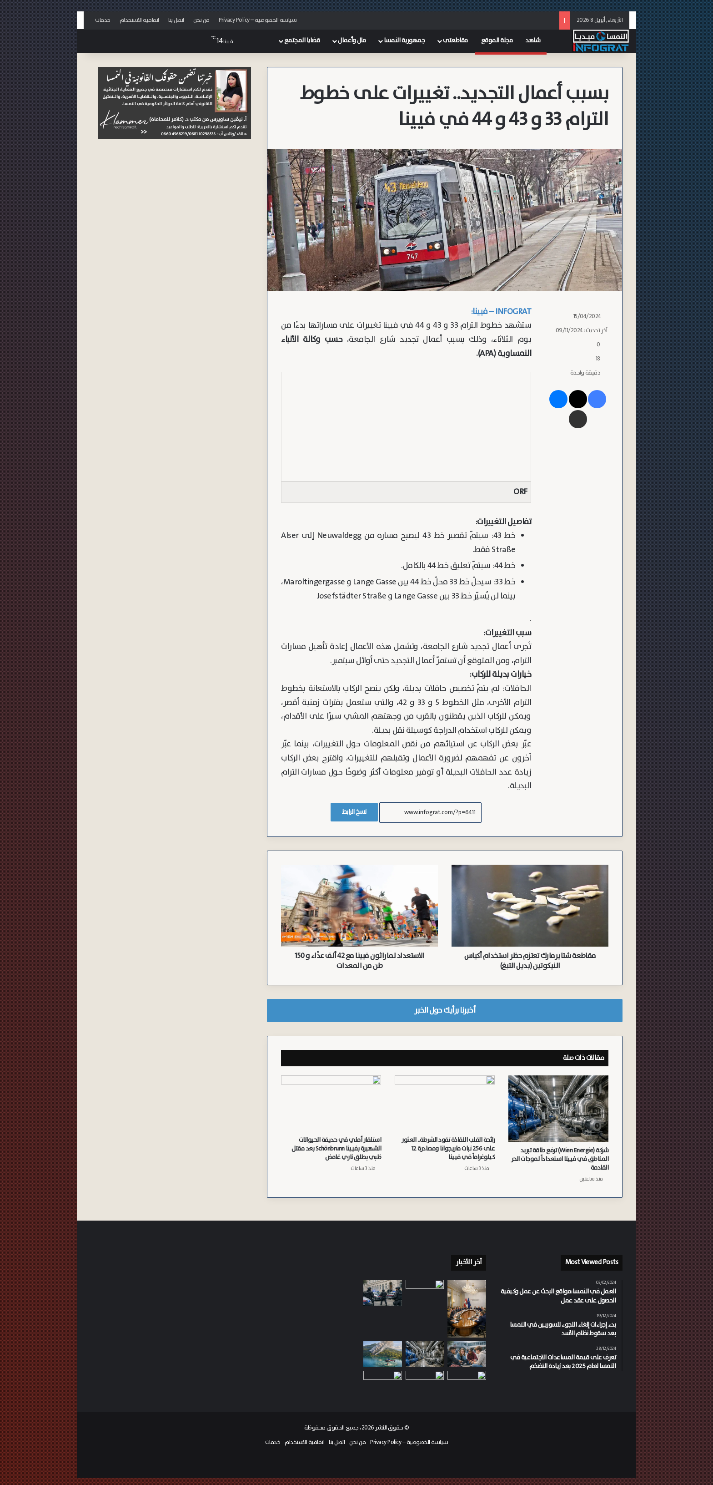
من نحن (201, 20)
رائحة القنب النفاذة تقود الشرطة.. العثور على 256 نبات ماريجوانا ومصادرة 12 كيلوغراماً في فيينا (448, 1148)
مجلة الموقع (497, 40)
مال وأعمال (352, 40)
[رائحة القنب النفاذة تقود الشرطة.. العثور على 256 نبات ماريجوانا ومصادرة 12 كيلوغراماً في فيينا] (445, 1103)
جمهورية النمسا (404, 40)
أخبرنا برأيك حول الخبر (444, 1010)
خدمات (102, 20)
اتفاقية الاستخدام (139, 20)
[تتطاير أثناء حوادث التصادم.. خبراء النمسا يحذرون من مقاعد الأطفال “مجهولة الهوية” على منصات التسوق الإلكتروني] (425, 1381)
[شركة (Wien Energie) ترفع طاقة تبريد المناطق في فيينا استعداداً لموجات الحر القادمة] (558, 1108)
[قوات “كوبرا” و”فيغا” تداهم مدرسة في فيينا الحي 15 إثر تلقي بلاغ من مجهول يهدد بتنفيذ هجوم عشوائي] (382, 1292)
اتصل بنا (176, 20)
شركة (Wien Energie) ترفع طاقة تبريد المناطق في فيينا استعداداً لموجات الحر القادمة (560, 1159)
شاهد (532, 40)
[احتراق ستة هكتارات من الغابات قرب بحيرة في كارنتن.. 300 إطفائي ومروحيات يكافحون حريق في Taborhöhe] (382, 1354)
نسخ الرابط (354, 812)
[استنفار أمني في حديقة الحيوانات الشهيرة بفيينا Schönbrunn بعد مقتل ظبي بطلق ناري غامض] (331, 1103)
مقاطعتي (455, 40)
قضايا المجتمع (302, 40)
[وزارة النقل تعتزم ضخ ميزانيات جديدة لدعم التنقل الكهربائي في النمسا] (425, 1294)
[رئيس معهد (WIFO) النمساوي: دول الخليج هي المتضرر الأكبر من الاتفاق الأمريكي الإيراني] (382, 1381)
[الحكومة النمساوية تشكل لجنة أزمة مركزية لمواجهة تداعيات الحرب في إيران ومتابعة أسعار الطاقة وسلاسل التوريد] (466, 1309)
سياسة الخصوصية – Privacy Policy (258, 20)
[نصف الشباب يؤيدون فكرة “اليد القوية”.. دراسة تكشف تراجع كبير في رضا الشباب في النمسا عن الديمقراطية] (466, 1354)
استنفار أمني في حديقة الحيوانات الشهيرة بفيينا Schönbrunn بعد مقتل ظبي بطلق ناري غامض (336, 1148)
